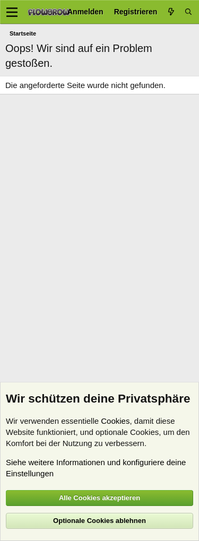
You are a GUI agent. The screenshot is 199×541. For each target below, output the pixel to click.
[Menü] (12, 12)
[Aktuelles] (170, 12)
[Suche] (188, 12)
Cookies (115, 420)
